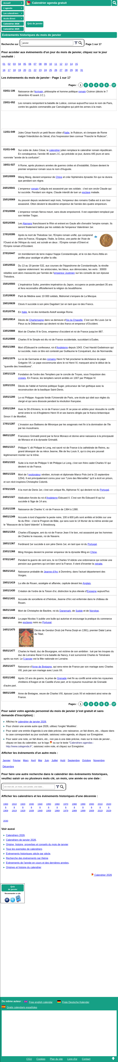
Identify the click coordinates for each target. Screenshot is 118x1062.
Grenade (62, 678)
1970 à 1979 (65, 807)
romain (82, 91)
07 (35, 64)
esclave (86, 192)
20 (24, 70)
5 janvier (27, 658)
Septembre (74, 760)
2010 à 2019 (100, 807)
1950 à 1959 (48, 807)
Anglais (87, 583)
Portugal (104, 490)
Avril (33, 760)
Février (17, 760)
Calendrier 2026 (101, 875)
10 (50, 64)
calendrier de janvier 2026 (32, 721)
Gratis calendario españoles (22, 1007)
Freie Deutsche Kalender (75, 1002)
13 (66, 64)
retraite (98, 563)
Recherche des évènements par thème (27, 858)
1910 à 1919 (14, 807)
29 (71, 70)
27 (61, 70)
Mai (40, 760)
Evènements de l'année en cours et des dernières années (37, 862)
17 (9, 70)
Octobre (86, 760)
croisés (22, 378)
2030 (5, 821)
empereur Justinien (64, 273)
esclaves (27, 622)
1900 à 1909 (5, 807)
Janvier (7, 760)
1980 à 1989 (74, 807)
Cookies (40, 1059)
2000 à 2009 (91, 807)
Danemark (65, 610)
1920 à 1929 (22, 807)
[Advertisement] (70, 13)
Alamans (27, 223)
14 (71, 64)
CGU (29, 1059)
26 (55, 70)
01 (4, 64)
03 (14, 64)
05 (24, 64)
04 (19, 64)
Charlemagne (36, 320)
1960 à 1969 (57, 807)
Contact (86, 1059)
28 (66, 70)
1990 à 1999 (82, 807)
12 (61, 64)
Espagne (92, 591)
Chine (59, 177)
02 (9, 64)
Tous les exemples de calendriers (24, 849)
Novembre (99, 760)
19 (19, 70)
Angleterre (62, 347)
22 (35, 70)
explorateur (35, 474)
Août (62, 760)
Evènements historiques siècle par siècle (28, 853)
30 (76, 70)
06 (30, 64)
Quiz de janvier (35, 23)
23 (40, 70)
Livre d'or (72, 1059)
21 (30, 70)
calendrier (54, 150)
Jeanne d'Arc (51, 571)
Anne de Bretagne (42, 666)
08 (40, 64)
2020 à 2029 (108, 807)
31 (81, 70)
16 (4, 70)
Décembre (8, 766)
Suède (79, 610)
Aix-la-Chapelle (74, 320)
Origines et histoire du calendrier (23, 867)
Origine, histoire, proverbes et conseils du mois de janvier (37, 844)
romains (51, 359)
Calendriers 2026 (15, 835)
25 (50, 70)
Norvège (94, 610)
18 (14, 70)
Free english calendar (41, 1002)
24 (45, 70)
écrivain (39, 91)
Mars (26, 760)
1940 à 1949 (40, 807)
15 (76, 64)
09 (45, 64)
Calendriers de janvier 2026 (21, 840)
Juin (47, 760)
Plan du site (56, 1059)
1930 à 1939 (31, 807)
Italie (66, 132)
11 (55, 64)
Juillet (54, 760)
